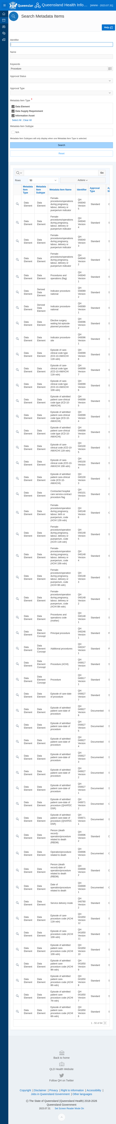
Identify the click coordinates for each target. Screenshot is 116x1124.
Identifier (16, 40)
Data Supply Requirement (31, 111)
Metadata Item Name (62, 189)
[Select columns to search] (21, 173)
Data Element (24, 106)
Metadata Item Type (22, 101)
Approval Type (19, 88)
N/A (19, 132)
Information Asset (27, 115)
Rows (20, 180)
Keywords (17, 64)
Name (15, 52)
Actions (83, 180)
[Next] (105, 1023)
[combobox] (59, 68)
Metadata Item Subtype (24, 126)
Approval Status (20, 76)
